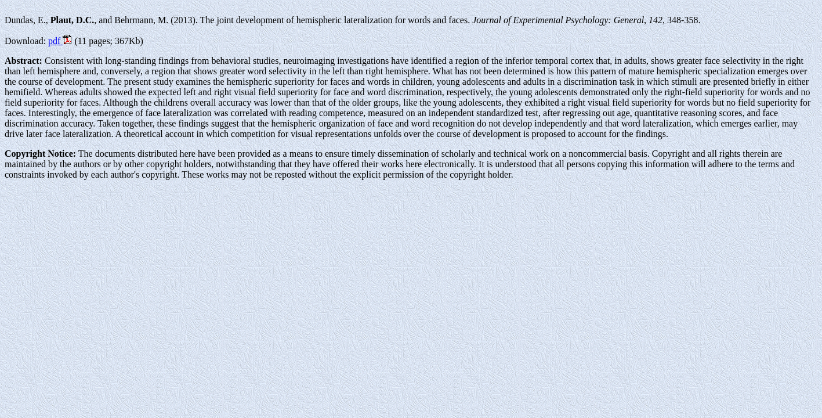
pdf (60, 41)
